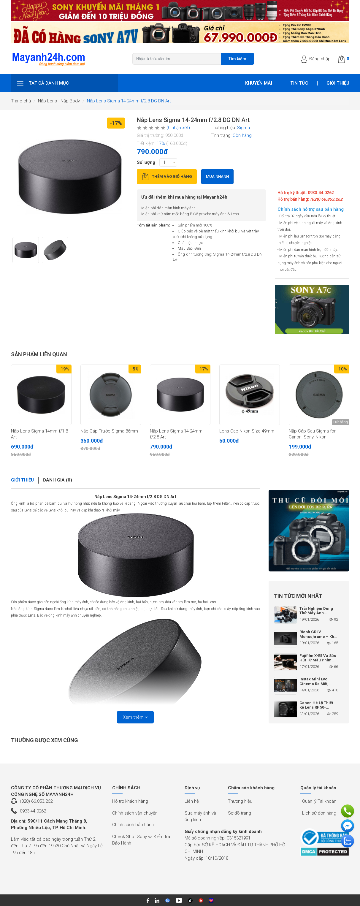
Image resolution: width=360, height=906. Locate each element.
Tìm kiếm (237, 58)
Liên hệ (192, 801)
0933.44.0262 (33, 811)
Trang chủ (21, 101)
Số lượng (146, 162)
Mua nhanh (217, 176)
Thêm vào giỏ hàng (167, 176)
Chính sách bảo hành (133, 824)
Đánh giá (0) (57, 480)
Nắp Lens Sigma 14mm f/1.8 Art (39, 434)
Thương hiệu (240, 801)
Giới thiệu (337, 83)
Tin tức (299, 83)
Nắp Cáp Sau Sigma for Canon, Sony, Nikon (312, 434)
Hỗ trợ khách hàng (130, 801)
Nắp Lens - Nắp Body (59, 101)
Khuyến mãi (258, 83)
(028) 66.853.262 (36, 801)
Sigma (243, 127)
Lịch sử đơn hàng (319, 813)
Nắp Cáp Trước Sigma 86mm (109, 431)
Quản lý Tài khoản (319, 801)
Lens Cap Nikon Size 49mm (246, 431)
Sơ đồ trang (239, 813)
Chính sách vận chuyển (135, 813)
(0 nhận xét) (178, 127)
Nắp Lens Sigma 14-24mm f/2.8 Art (176, 434)
